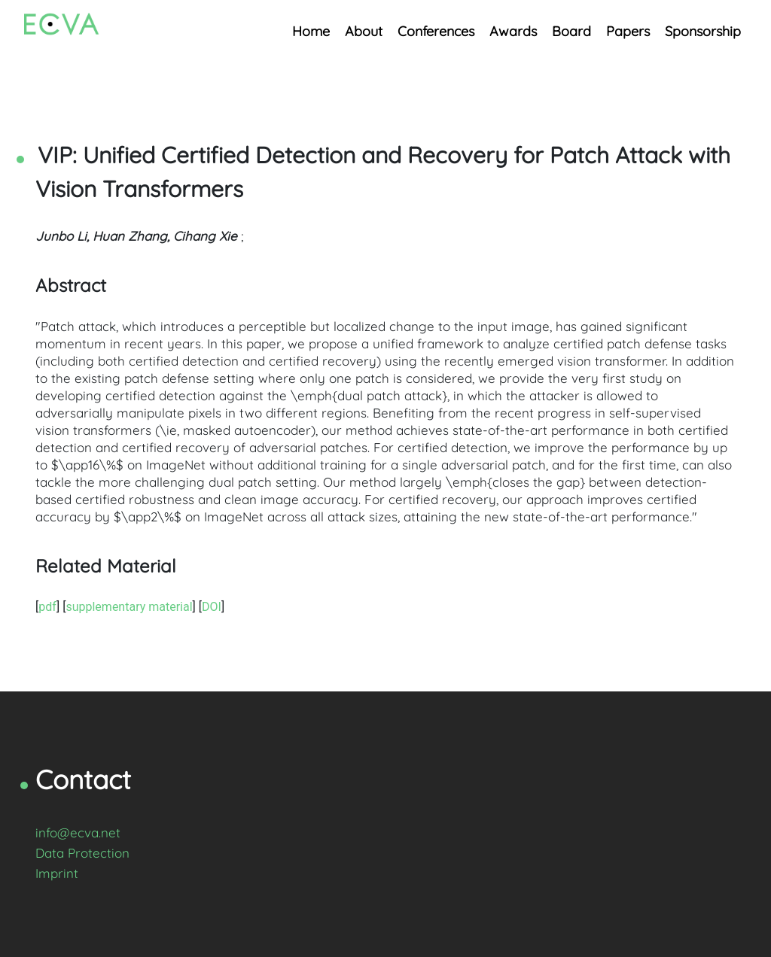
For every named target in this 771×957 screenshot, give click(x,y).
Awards (513, 31)
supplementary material (129, 607)
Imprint (56, 873)
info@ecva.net (77, 832)
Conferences (436, 31)
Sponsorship (703, 31)
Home (311, 31)
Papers (628, 31)
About (363, 31)
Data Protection (82, 853)
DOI (211, 607)
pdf (47, 607)
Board (571, 31)
